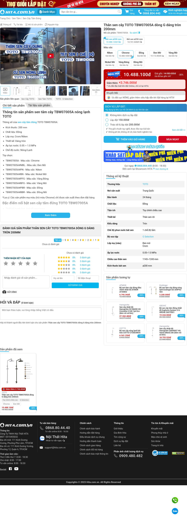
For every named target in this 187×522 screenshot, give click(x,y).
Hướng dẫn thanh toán (90, 441)
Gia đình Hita (120, 433)
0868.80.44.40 (58, 428)
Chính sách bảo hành (90, 428)
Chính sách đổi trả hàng (91, 449)
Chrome (6, 404)
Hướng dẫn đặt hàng (90, 433)
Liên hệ (117, 445)
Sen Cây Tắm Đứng (32, 18)
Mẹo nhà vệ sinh (159, 437)
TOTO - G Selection (64, 99)
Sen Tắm (16, 18)
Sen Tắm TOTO (45, 99)
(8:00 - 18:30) (150, 165)
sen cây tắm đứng (27, 122)
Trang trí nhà (157, 445)
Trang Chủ (5, 18)
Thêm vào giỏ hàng (130, 139)
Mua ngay (172, 139)
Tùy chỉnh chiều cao (10, 400)
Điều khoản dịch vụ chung (92, 437)
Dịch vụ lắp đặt (121, 441)
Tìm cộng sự (120, 437)
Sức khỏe (155, 441)
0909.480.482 (131, 456)
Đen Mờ (16, 404)
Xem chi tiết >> (178, 130)
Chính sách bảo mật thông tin (94, 454)
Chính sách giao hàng (90, 445)
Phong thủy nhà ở (159, 433)
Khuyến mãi (157, 428)
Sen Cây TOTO (27, 99)
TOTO (145, 184)
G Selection (148, 236)
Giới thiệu (118, 428)
